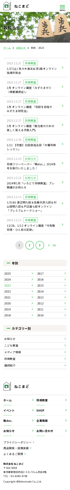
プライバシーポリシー (17, 442)
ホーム (7, 47)
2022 (7, 291)
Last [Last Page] (54, 245)
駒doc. (8, 421)
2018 (7, 315)
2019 (7, 309)
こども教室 (11, 345)
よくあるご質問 (13, 454)
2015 (40, 285)
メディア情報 (12, 352)
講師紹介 (10, 365)
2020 (7, 303)
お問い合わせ (44, 431)
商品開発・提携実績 (16, 448)
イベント (9, 410)
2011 (40, 309)
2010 (40, 315)
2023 (7, 285)
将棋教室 (10, 359)
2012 (40, 303)
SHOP (40, 410)
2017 (40, 273)
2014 (40, 291)
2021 (7, 297)
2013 (40, 297)
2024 (7, 279)
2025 (7, 273)
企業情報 (42, 421)
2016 (40, 279)
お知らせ (21, 47)
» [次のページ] (48, 245)
